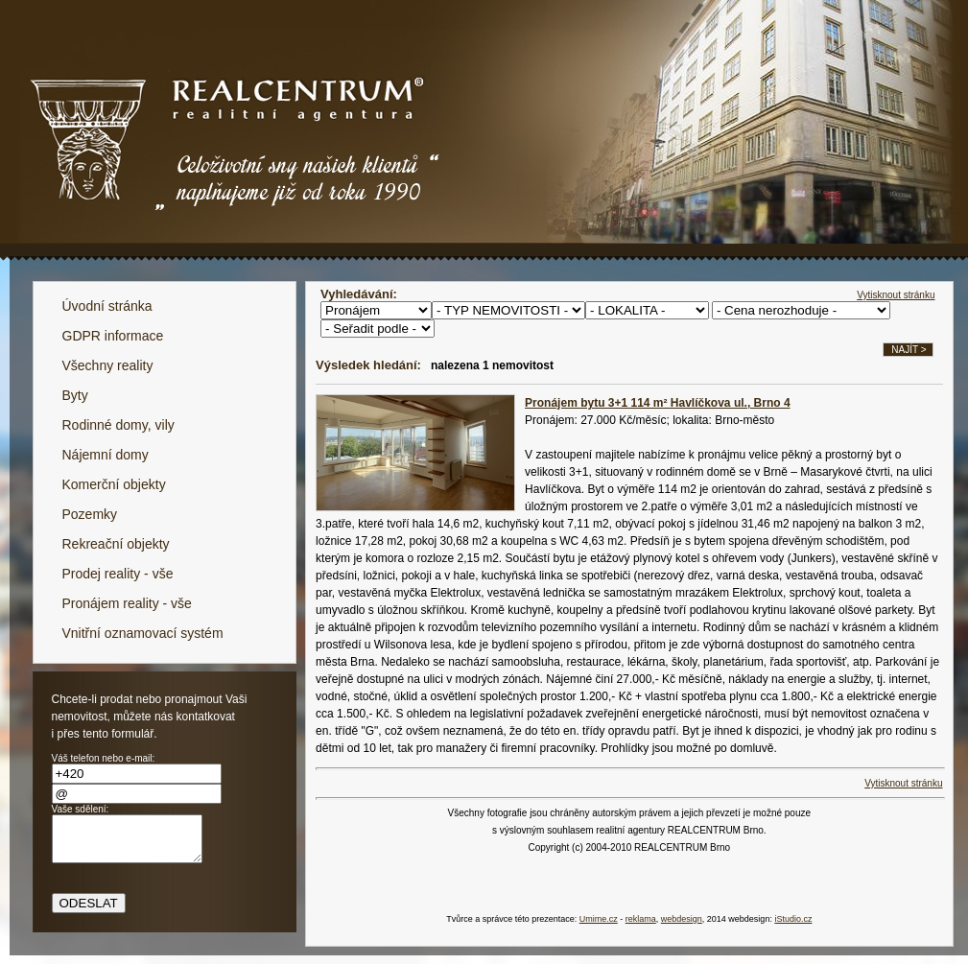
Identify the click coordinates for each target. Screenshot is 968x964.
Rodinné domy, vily (118, 425)
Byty (75, 395)
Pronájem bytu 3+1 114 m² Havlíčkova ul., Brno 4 (657, 403)
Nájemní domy (105, 454)
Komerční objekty (114, 484)
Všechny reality (107, 365)
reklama (641, 919)
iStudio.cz (793, 919)
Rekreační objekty (116, 544)
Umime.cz (598, 919)
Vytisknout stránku (895, 295)
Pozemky (90, 514)
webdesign (681, 919)
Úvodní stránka (107, 306)
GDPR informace (113, 335)
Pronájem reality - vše (127, 603)
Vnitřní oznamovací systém (143, 633)
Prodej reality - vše (118, 573)
